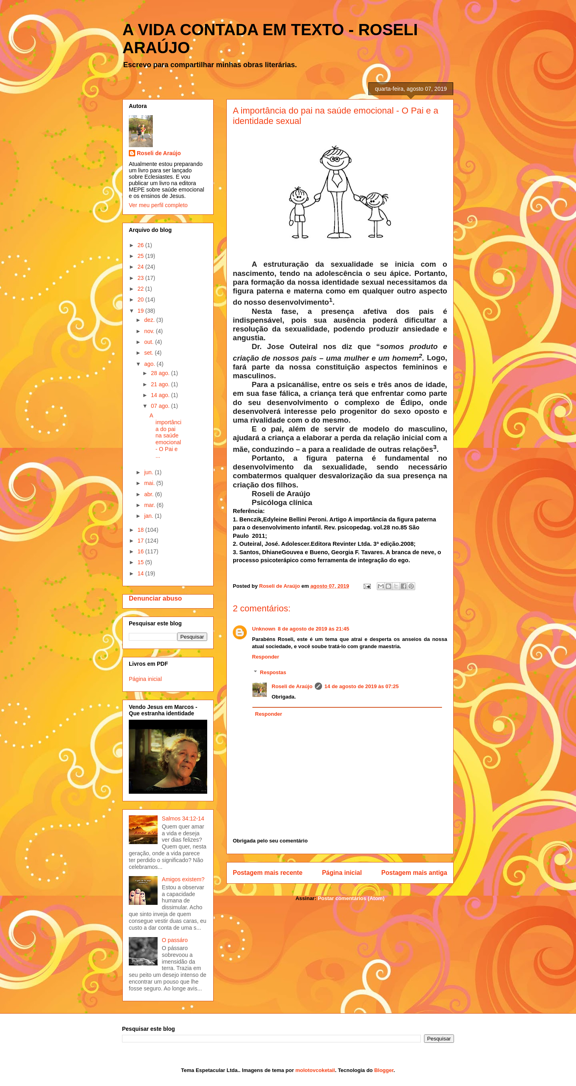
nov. (150, 331)
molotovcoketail (315, 1070)
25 (141, 256)
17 (141, 540)
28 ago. (161, 373)
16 (141, 551)
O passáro (175, 940)
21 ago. (161, 384)
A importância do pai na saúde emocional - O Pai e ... (166, 435)
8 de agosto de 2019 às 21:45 (313, 629)
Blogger (383, 1070)
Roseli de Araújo (292, 686)
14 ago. (161, 395)
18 (141, 530)
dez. (150, 320)
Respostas (273, 672)
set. (149, 352)
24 (141, 267)
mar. (150, 505)
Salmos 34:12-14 (183, 818)
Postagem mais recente (267, 872)
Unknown (264, 629)
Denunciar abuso (155, 598)
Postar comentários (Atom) (351, 898)
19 (141, 310)
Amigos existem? (183, 879)
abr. (149, 494)
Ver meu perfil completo (158, 205)
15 (141, 562)
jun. (149, 472)
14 (141, 573)
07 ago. (161, 406)
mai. (150, 483)
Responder (265, 657)
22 (141, 288)
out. (149, 342)
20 (141, 299)
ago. (150, 364)
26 (141, 245)
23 (141, 278)
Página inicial (342, 872)
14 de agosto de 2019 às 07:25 (361, 686)
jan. (149, 516)
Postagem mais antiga (414, 872)
